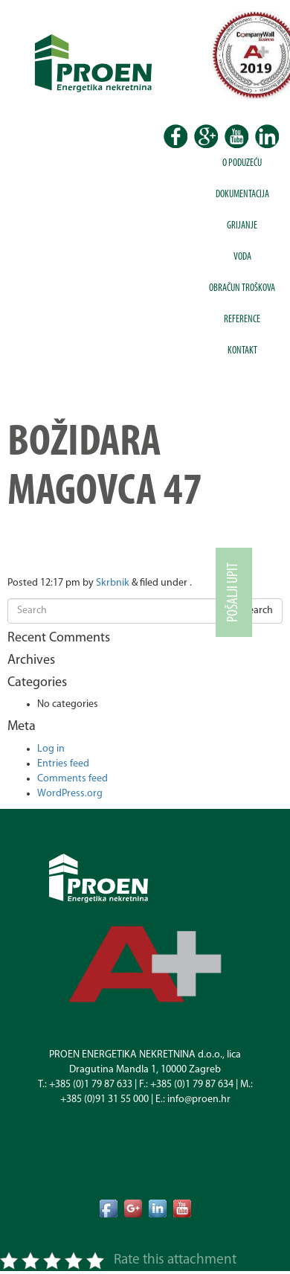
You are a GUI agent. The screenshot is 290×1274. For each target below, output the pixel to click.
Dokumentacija (242, 194)
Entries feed (63, 763)
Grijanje (242, 225)
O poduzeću (242, 163)
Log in (51, 749)
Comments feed (72, 778)
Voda (242, 257)
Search (258, 610)
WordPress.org (70, 793)
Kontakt (242, 350)
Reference (242, 319)
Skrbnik (112, 583)
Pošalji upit (233, 592)
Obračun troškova (242, 288)
